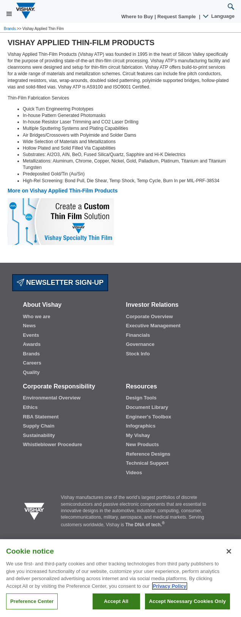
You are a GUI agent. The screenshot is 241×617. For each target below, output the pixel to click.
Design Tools (141, 398)
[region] (120, 578)
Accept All (116, 601)
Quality (31, 372)
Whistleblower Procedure (52, 444)
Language (219, 16)
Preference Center (32, 601)
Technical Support (147, 463)
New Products (142, 444)
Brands (10, 29)
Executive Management (153, 325)
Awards (32, 344)
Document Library (147, 407)
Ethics (30, 407)
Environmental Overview (51, 398)
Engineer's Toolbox (148, 417)
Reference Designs (148, 454)
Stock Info (138, 354)
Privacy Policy (169, 586)
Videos (134, 472)
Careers (32, 363)
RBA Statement (40, 417)
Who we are (36, 316)
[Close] (229, 551)
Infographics (141, 426)
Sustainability (39, 435)
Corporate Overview (149, 316)
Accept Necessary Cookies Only (187, 601)
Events (31, 335)
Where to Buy (137, 16)
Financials (138, 335)
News (29, 325)
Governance (140, 344)
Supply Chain (38, 426)
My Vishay (138, 435)
